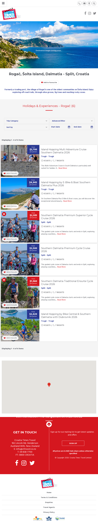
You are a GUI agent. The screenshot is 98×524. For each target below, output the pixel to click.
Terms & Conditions (49, 497)
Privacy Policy (49, 512)
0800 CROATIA (26, 455)
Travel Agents (49, 507)
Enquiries (49, 502)
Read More (63, 168)
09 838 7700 (26, 452)
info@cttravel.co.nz (26, 449)
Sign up (73, 443)
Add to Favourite (49, 82)
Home (49, 492)
